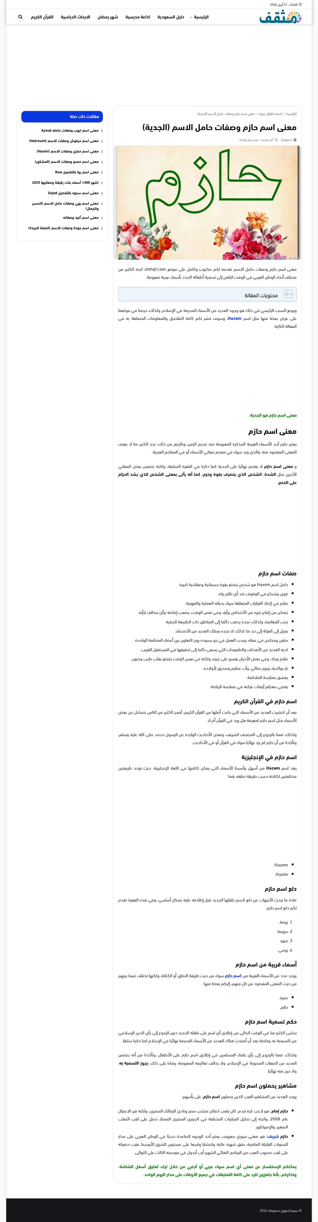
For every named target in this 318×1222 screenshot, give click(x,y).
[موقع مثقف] (281, 15)
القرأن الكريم (42, 16)
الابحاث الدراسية (75, 16)
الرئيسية (201, 16)
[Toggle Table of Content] (285, 294)
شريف (273, 1136)
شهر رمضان (108, 16)
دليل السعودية (171, 16)
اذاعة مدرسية (137, 16)
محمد (159, 734)
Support (286, 140)
